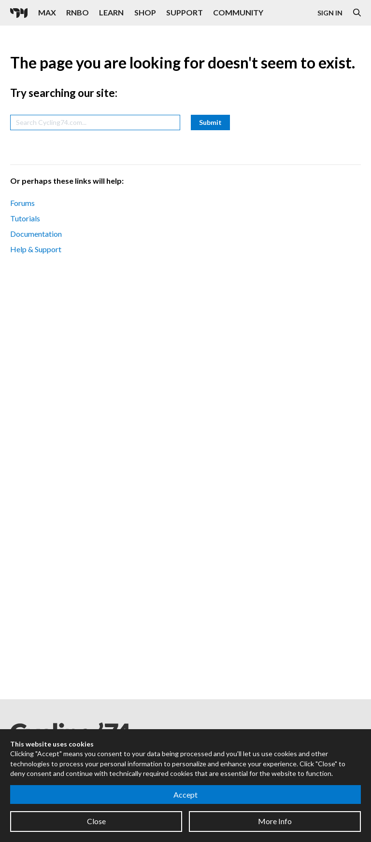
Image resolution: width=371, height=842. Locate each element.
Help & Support (35, 249)
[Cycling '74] (19, 13)
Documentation (36, 233)
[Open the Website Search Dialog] (357, 13)
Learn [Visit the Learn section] (111, 12)
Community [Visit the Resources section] (238, 12)
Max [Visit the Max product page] (47, 12)
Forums (22, 202)
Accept (185, 794)
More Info (275, 821)
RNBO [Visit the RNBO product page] (77, 12)
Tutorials (25, 218)
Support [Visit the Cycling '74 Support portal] (184, 12)
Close (96, 821)
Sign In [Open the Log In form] (329, 13)
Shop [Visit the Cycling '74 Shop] (145, 12)
